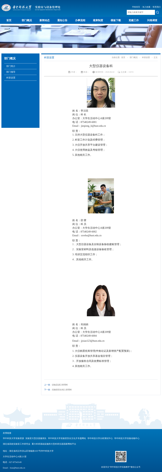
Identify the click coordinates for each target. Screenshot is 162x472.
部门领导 (10, 72)
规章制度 (98, 20)
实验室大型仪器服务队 (36, 438)
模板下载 (116, 20)
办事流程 (80, 20)
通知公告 (62, 20)
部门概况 (27, 20)
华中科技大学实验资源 (13, 438)
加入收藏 (146, 7)
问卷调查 (152, 20)
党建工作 (134, 20)
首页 (8, 20)
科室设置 (10, 77)
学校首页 (136, 7)
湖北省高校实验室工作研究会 (16, 444)
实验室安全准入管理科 (62, 390)
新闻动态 (44, 20)
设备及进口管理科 (60, 385)
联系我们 (157, 7)
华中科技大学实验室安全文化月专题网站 (67, 438)
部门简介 (10, 66)
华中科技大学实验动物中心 (127, 438)
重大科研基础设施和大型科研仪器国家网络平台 (54, 444)
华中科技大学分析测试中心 (100, 438)
